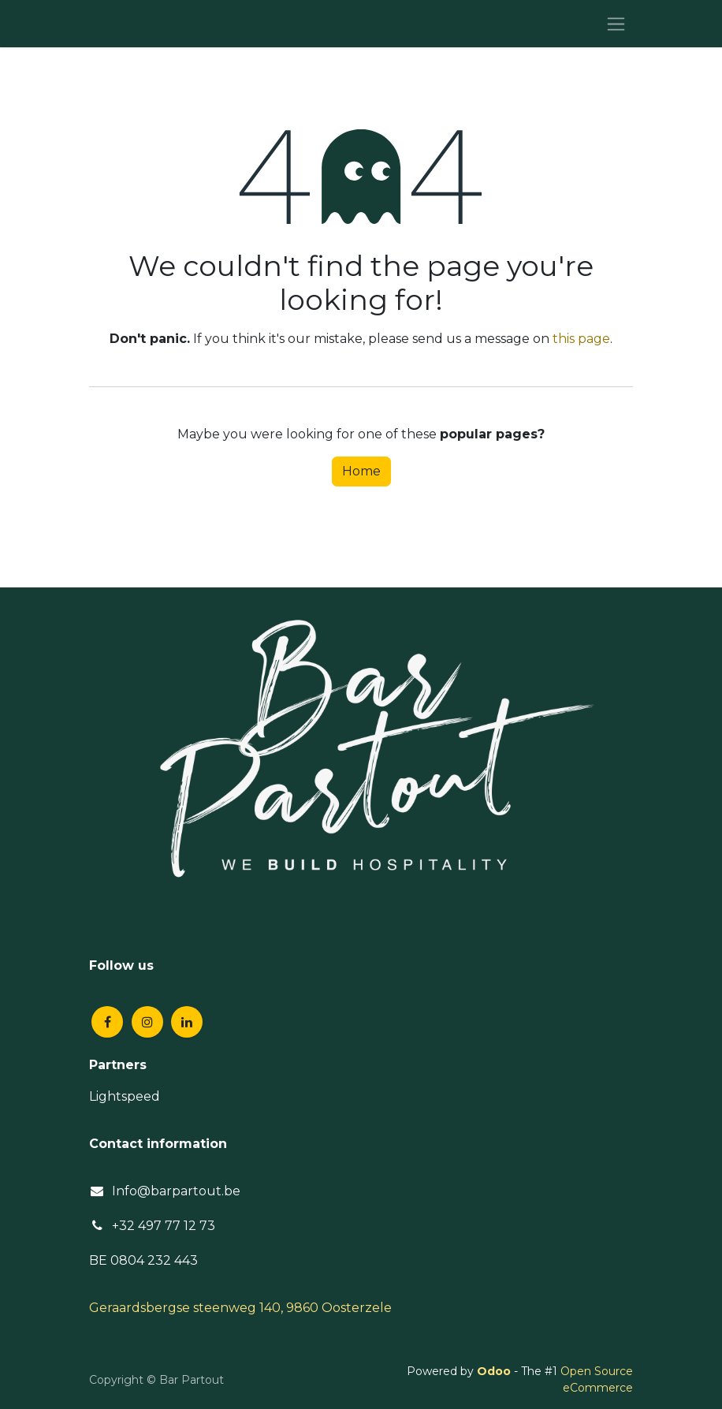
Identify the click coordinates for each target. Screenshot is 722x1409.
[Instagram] (147, 1022)
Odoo (495, 1371)
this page (581, 338)
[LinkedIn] (187, 1022)
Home (361, 471)
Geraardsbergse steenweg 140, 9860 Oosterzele (240, 1307)
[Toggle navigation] (616, 23)
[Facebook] (107, 1022)
